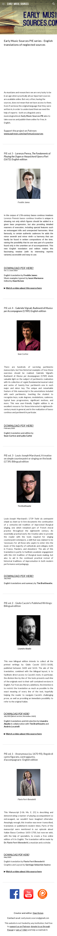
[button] (3, 4)
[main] (28, 43)
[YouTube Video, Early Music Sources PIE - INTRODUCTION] (28, 68)
